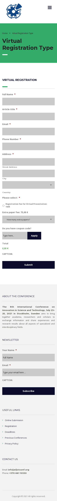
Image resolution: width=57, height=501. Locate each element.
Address (8, 154)
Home (5, 33)
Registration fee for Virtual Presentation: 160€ (26, 205)
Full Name (9, 94)
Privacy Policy (11, 443)
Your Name (9, 350)
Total (5, 243)
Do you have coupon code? (16, 228)
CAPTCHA (7, 254)
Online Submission (14, 420)
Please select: (11, 197)
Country (6, 192)
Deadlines (10, 432)
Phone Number (11, 139)
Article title (9, 109)
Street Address (9, 167)
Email (6, 124)
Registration (11, 426)
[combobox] (28, 185)
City (4, 178)
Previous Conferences (16, 438)
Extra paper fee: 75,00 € (15, 212)
